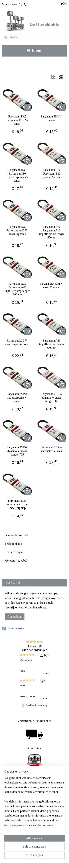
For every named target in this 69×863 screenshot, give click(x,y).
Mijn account (12, 4)
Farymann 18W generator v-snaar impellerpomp (17, 504)
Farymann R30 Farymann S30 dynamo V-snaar (52, 173)
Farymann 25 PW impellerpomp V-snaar (17, 397)
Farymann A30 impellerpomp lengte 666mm (52, 344)
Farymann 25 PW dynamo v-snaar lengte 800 (51, 397)
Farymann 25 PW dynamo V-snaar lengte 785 (17, 451)
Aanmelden (15, 616)
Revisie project (14, 552)
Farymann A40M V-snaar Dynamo (52, 285)
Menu (35, 50)
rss (52, 856)
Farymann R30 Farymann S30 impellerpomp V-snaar (17, 175)
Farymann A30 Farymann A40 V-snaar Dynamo (17, 230)
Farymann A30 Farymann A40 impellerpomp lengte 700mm (17, 289)
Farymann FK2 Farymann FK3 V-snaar (17, 120)
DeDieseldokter (13, 628)
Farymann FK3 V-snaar (52, 118)
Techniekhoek (13, 543)
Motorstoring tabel (16, 560)
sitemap (46, 856)
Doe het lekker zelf (16, 535)
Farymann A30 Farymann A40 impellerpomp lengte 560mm (52, 232)
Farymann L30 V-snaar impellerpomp (17, 342)
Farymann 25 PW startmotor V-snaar (51, 449)
